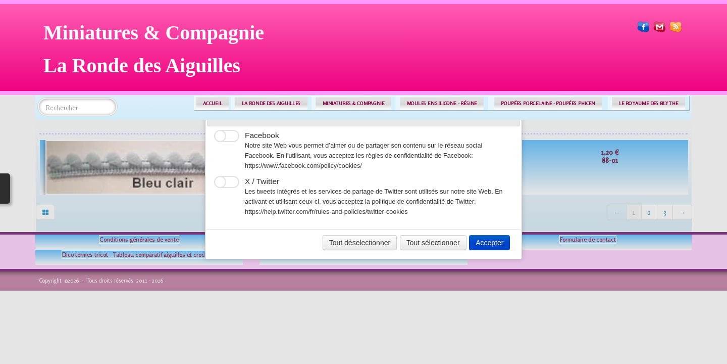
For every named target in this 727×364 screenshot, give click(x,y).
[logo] (157, 53)
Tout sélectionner (433, 243)
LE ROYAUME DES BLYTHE (649, 103)
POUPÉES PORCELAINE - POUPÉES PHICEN (548, 103)
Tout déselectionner (359, 243)
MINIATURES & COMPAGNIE (353, 103)
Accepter (489, 243)
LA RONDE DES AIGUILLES (271, 103)
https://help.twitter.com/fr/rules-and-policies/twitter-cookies (326, 211)
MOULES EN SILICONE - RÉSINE (442, 103)
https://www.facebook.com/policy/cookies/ (303, 165)
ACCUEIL (212, 103)
